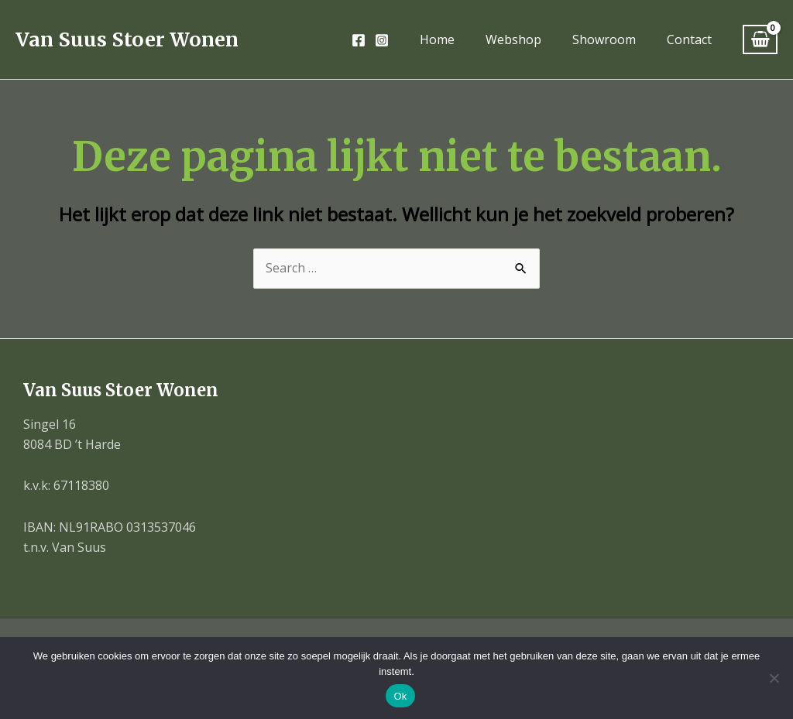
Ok (400, 696)
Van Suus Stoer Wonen (127, 39)
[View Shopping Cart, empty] (760, 40)
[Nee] (773, 678)
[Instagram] (382, 40)
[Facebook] (359, 40)
